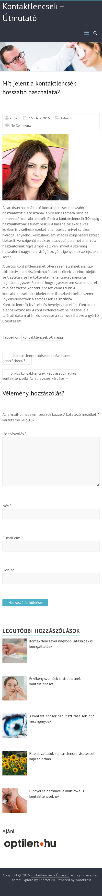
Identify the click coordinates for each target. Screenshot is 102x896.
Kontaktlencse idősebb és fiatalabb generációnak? (36, 358)
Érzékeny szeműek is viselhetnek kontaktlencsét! (55, 681)
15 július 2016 (39, 118)
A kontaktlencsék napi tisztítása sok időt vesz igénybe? (61, 719)
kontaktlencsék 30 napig (43, 337)
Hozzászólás (14, 433)
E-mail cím (12, 537)
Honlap (8, 569)
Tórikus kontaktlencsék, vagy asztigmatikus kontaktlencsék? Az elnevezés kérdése (39, 376)
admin (14, 118)
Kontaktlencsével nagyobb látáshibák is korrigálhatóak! (61, 644)
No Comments (21, 125)
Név (6, 505)
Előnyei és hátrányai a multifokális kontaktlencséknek (56, 794)
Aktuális (66, 118)
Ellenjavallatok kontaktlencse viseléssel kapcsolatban (61, 756)
